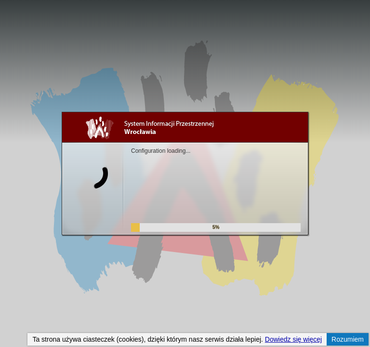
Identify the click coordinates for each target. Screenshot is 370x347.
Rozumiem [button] (347, 339)
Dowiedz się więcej (293, 339)
